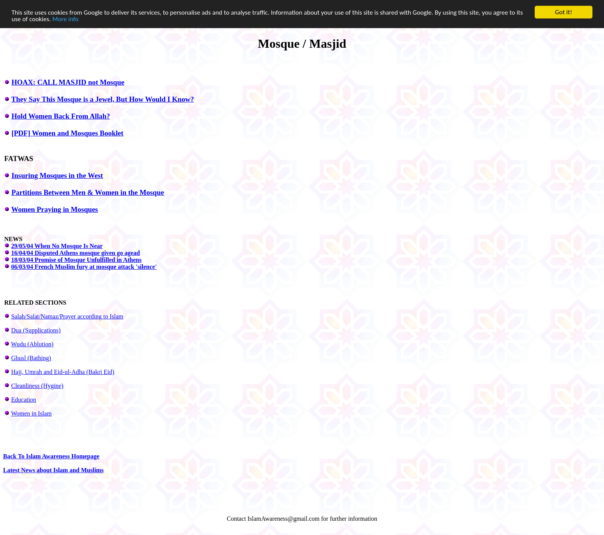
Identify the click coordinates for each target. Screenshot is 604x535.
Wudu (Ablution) (32, 344)
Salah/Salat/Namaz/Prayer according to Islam (67, 316)
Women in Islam (31, 413)
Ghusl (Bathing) (31, 358)
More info (65, 19)
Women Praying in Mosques (54, 209)
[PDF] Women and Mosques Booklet (68, 133)
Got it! (563, 12)
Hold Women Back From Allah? (61, 116)
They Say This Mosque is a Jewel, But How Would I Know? (102, 99)
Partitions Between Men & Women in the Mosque (88, 192)
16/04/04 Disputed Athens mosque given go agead (75, 253)
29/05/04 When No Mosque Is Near (57, 246)
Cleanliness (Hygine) (37, 385)
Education (23, 399)
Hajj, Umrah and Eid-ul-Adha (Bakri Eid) (62, 372)
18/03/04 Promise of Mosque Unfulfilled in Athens (76, 260)
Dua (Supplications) (35, 330)
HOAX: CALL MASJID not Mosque (68, 82)
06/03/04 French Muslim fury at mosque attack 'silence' (84, 266)
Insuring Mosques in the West (57, 175)
